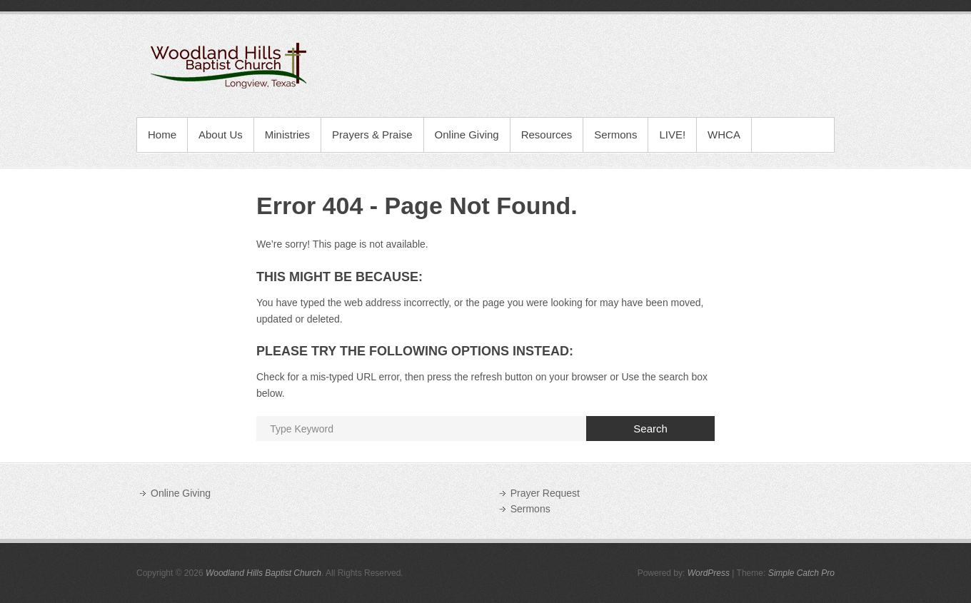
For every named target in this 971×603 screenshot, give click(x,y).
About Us (220, 134)
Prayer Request (545, 493)
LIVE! (672, 134)
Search (650, 428)
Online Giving (467, 134)
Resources (547, 134)
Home (162, 134)
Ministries (287, 134)
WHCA (724, 134)
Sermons (615, 134)
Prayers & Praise (372, 134)
